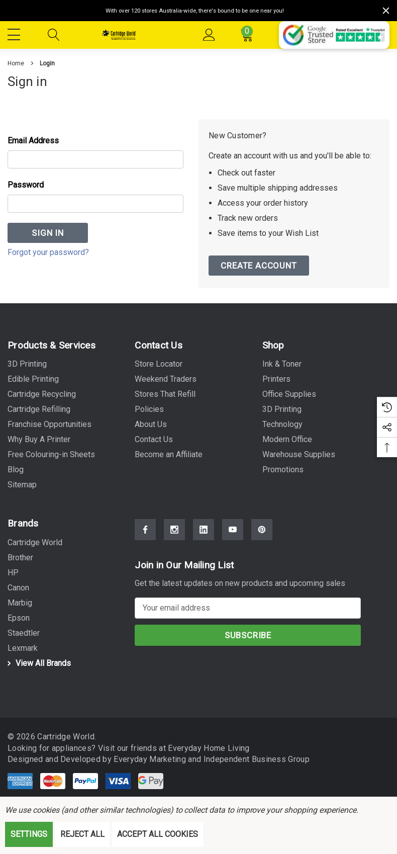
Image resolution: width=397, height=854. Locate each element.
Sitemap (22, 485)
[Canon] (18, 587)
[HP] (13, 572)
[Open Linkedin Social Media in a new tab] (203, 530)
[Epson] (19, 618)
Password (26, 185)
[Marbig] (20, 603)
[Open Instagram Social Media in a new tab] (174, 530)
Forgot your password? (48, 252)
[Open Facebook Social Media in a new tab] (145, 530)
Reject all (82, 834)
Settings (29, 834)
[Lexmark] (23, 648)
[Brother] (20, 557)
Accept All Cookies (157, 834)
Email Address (33, 140)
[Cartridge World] (35, 542)
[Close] (385, 11)
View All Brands (38, 663)
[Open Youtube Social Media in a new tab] (232, 530)
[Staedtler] (24, 633)
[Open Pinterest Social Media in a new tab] (261, 530)
